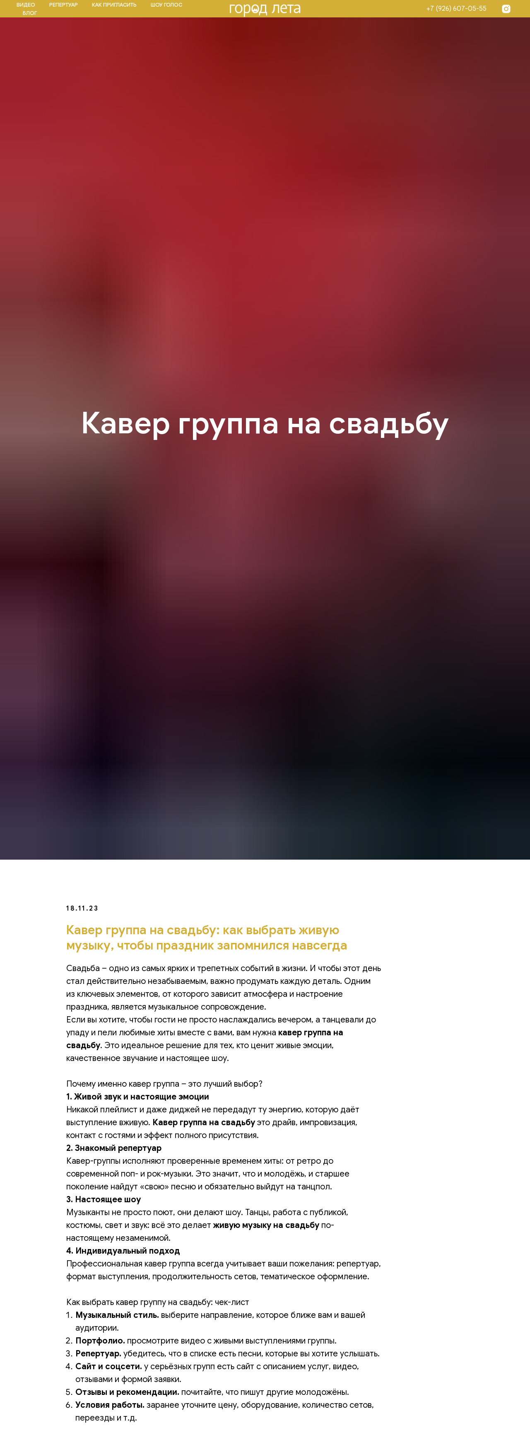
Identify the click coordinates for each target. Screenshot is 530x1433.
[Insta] (506, 9)
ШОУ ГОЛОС (166, 4)
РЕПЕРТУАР (63, 4)
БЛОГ (30, 13)
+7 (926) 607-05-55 (456, 9)
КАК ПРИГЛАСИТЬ (114, 4)
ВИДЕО (26, 4)
